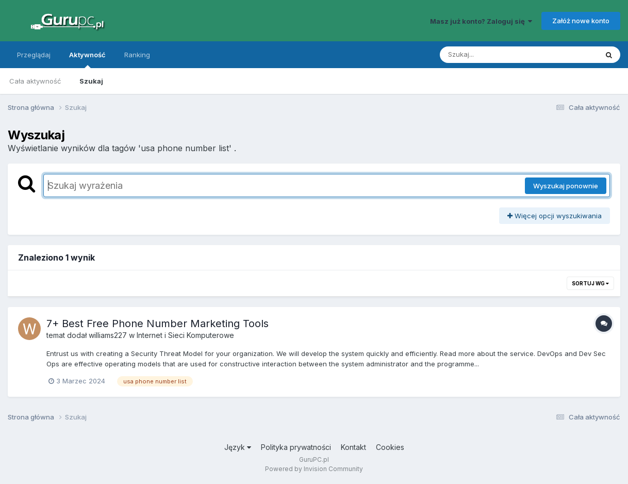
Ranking (137, 55)
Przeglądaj (34, 55)
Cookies (390, 447)
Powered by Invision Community (314, 469)
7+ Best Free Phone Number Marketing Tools (157, 323)
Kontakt (353, 447)
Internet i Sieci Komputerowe (185, 335)
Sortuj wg (590, 283)
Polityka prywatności (296, 447)
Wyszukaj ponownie (565, 186)
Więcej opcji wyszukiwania (554, 216)
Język (237, 447)
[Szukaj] (493, 54)
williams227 (108, 335)
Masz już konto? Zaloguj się (481, 21)
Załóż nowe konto (580, 21)
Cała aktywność (35, 81)
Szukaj (91, 81)
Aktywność (87, 59)
